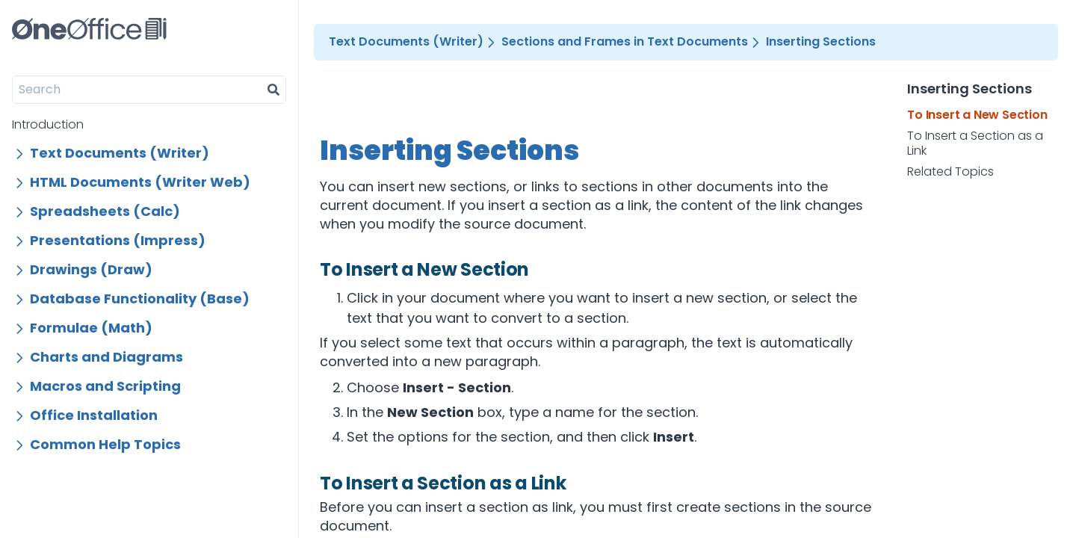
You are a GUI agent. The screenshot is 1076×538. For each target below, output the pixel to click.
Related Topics (950, 171)
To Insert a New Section (977, 115)
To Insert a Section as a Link (975, 143)
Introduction (48, 124)
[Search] (137, 89)
